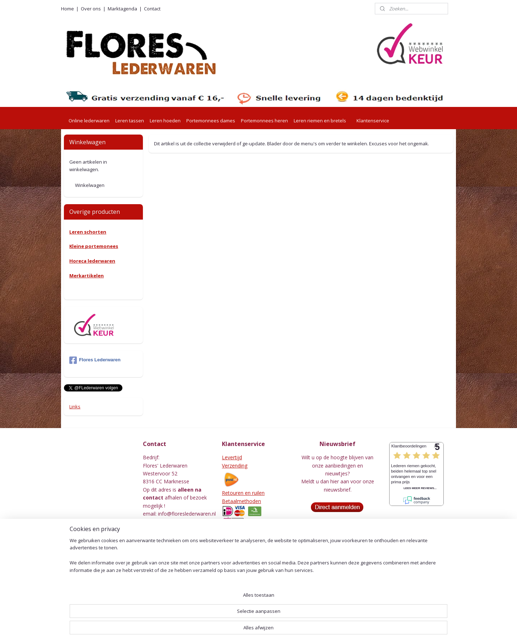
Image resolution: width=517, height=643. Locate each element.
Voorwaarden (237, 543)
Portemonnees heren (264, 120)
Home (67, 8)
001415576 (184, 561)
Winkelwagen (89, 185)
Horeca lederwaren (92, 261)
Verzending (234, 465)
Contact (152, 8)
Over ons (91, 8)
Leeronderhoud (240, 602)
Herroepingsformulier (246, 593)
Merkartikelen (86, 275)
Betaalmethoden (241, 501)
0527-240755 (168, 521)
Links (74, 406)
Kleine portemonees (93, 246)
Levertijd (232, 457)
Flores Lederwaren (95, 360)
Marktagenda (122, 8)
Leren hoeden (165, 120)
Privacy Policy (237, 551)
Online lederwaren (89, 120)
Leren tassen (129, 120)
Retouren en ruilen (243, 492)
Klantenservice (373, 120)
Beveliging (234, 559)
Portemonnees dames (210, 120)
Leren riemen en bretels (320, 120)
